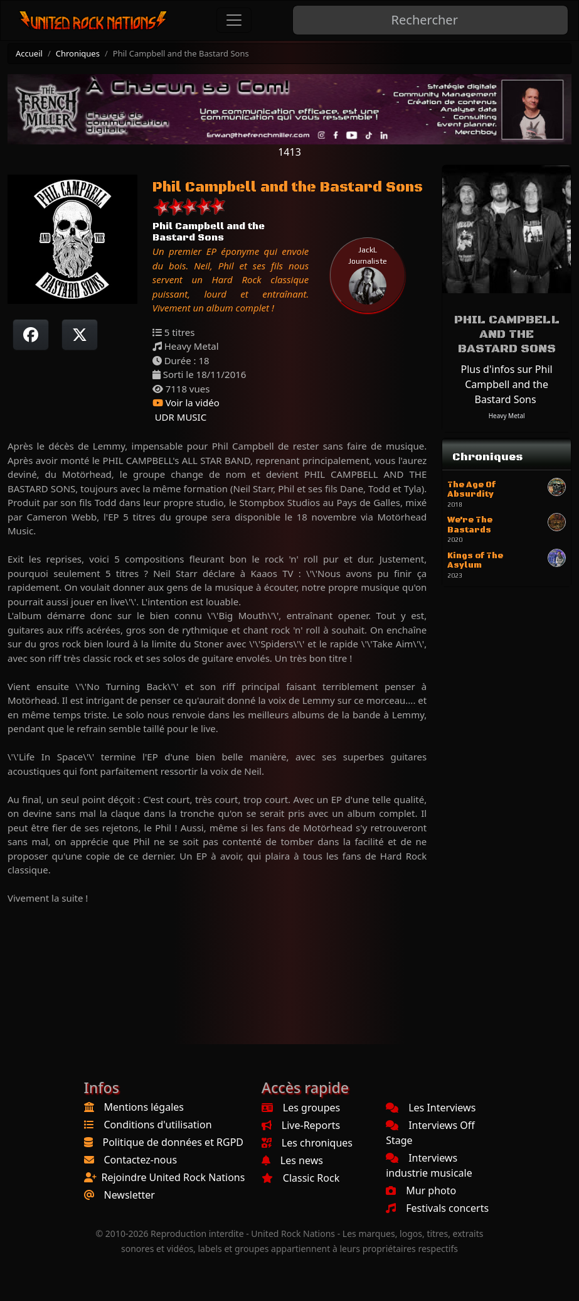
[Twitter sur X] (79, 334)
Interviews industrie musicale (429, 1165)
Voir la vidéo (186, 402)
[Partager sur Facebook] (31, 334)
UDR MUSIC (179, 417)
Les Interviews (430, 1108)
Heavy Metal (507, 415)
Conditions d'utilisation (158, 1124)
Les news (292, 1160)
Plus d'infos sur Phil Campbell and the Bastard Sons (507, 384)
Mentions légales (144, 1107)
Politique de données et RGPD (173, 1142)
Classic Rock (300, 1178)
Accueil (29, 53)
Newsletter (129, 1195)
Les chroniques (307, 1143)
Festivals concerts (437, 1208)
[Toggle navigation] (234, 20)
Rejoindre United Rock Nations (173, 1177)
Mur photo (421, 1190)
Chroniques (78, 53)
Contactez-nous (141, 1160)
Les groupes (301, 1108)
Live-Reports (301, 1125)
